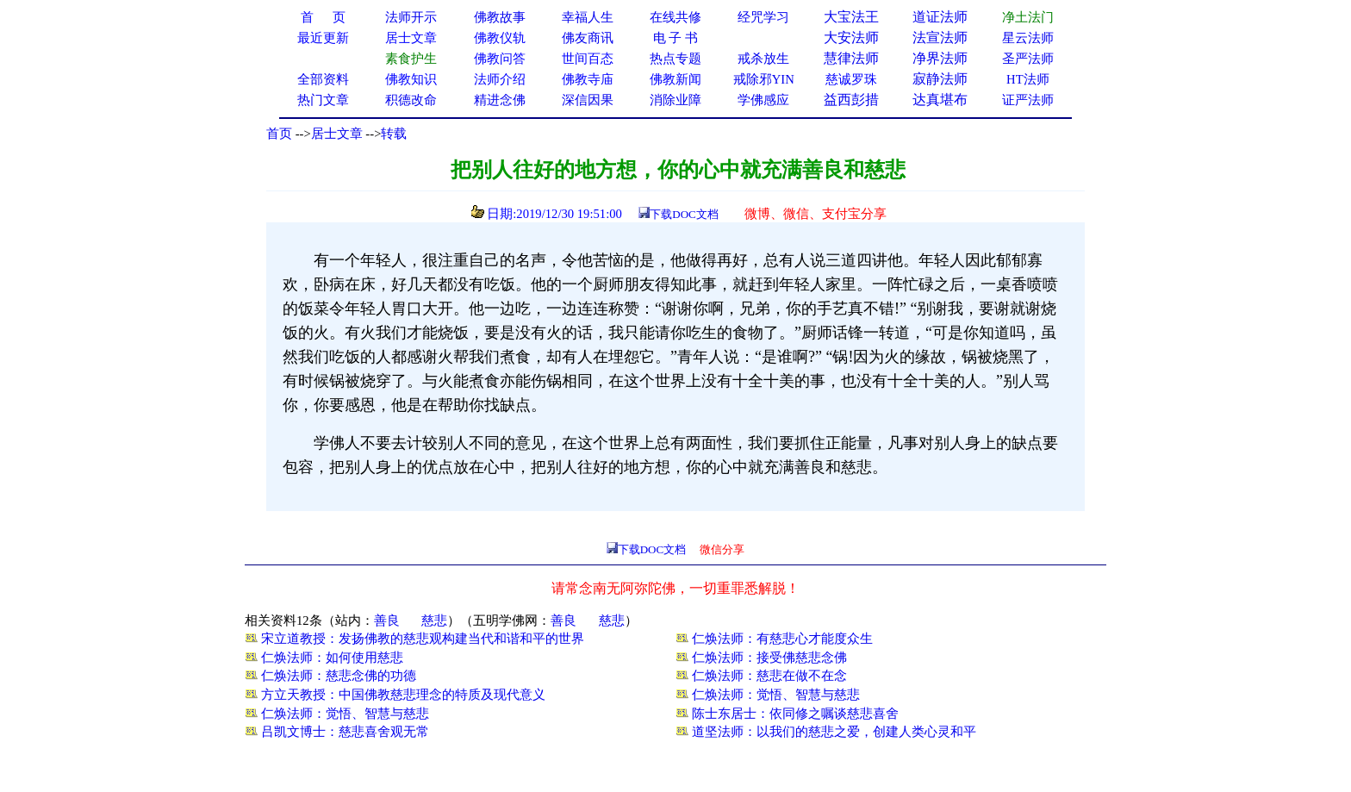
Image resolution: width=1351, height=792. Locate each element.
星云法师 (1028, 38)
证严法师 (1028, 100)
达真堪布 (940, 99)
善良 (387, 620)
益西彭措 (851, 99)
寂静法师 (940, 79)
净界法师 (940, 58)
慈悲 (434, 620)
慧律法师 (851, 58)
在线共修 (675, 17)
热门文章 (323, 100)
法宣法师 (940, 37)
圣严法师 (1028, 58)
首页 (279, 133)
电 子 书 (675, 38)
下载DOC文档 (684, 214)
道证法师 (940, 16)
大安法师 (851, 37)
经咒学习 (763, 17)
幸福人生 (587, 17)
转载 (394, 133)
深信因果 (587, 100)
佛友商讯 (587, 38)
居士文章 (337, 133)
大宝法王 (851, 16)
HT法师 (1027, 79)
